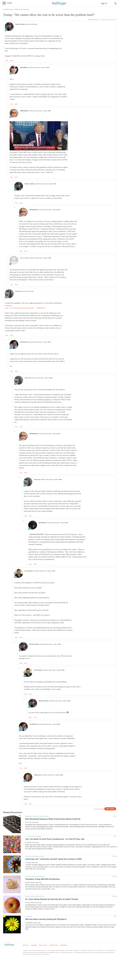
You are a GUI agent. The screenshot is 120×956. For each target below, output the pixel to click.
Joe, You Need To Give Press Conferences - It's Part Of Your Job (54, 839)
